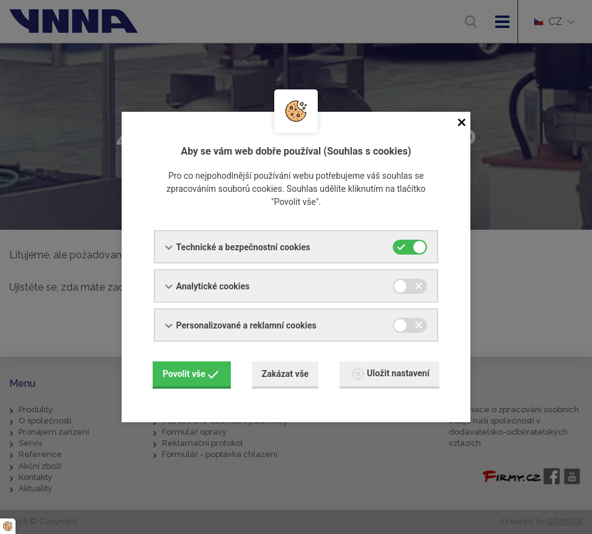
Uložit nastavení (390, 374)
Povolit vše (190, 374)
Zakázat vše (285, 374)
